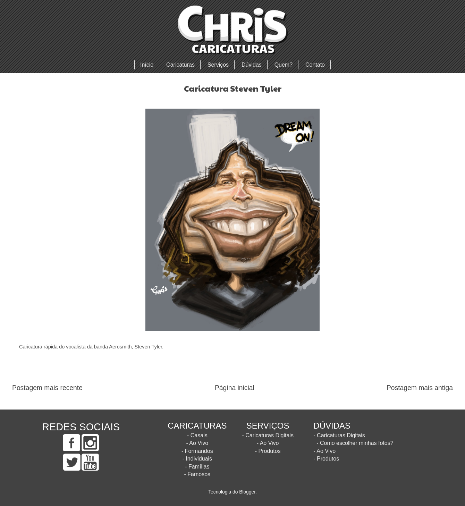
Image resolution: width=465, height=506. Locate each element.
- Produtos (268, 451)
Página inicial (234, 387)
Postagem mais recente (47, 387)
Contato (315, 65)
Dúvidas (252, 65)
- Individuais (197, 459)
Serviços (218, 65)
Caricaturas (180, 65)
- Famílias (197, 467)
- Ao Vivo (197, 443)
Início (146, 65)
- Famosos (197, 474)
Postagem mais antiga (420, 387)
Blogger (247, 492)
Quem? (283, 65)
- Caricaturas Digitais (267, 435)
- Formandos (197, 451)
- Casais (197, 435)
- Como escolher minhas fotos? (354, 443)
